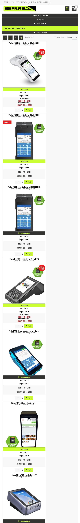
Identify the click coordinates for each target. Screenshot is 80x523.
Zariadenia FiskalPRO (39, 2)
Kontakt (40, 497)
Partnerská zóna (40, 501)
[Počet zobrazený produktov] (74, 38)
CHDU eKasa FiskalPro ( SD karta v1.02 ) (21, 372)
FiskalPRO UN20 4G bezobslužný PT (59, 241)
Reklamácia (40, 481)
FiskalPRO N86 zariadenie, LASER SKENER (21, 109)
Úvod (6, 2)
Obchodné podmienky (40, 494)
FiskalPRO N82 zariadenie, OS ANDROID (21, 44)
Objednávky (40, 504)
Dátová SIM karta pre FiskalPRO (59, 306)
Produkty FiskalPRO (20, 2)
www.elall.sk (73, 520)
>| (21, 38)
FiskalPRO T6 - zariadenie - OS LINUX (59, 109)
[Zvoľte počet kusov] (14, 104)
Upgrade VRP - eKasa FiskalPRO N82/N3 (21, 306)
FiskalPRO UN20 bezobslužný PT (21, 241)
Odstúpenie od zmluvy (40, 484)
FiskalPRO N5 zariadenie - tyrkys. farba (21, 175)
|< (5, 38)
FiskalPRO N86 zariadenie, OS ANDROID (59, 44)
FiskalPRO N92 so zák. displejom (59, 175)
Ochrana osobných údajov (40, 478)
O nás (40, 475)
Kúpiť (25, 104)
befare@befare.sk (43, 458)
